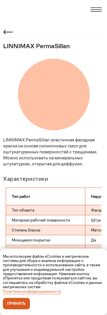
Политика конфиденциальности (32, 291)
